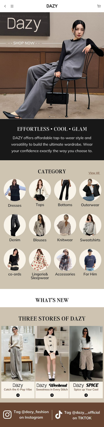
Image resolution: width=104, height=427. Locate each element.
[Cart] (99, 6)
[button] (5, 6)
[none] (52, 140)
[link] (52, 65)
